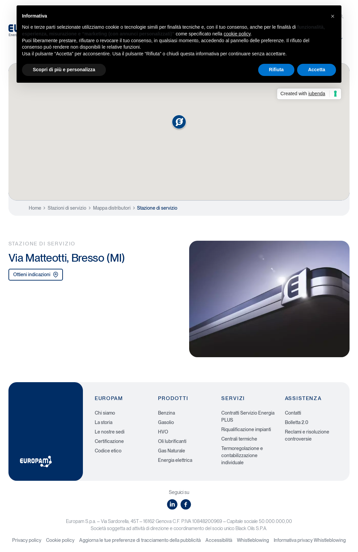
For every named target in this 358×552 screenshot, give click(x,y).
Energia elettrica (175, 460)
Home (35, 208)
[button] (332, 16)
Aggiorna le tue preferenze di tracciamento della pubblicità (140, 540)
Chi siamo (105, 413)
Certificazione (109, 441)
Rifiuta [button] (276, 69)
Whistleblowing (253, 540)
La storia (103, 422)
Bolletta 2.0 (296, 422)
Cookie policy (60, 540)
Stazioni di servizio (67, 208)
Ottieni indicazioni (36, 275)
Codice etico (108, 450)
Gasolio (166, 422)
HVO (163, 432)
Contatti (293, 413)
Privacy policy (26, 540)
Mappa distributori (112, 208)
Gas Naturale (171, 450)
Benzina (166, 413)
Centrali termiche (239, 439)
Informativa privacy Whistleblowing (310, 540)
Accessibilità (218, 540)
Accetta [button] (316, 69)
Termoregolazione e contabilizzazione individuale (242, 455)
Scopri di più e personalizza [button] (64, 69)
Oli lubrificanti (172, 441)
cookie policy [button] (237, 33)
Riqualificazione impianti (246, 429)
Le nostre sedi (110, 432)
